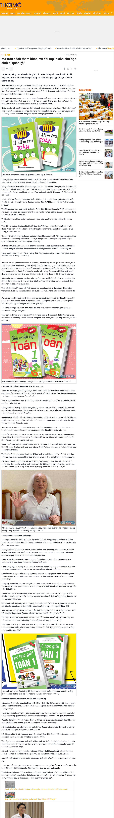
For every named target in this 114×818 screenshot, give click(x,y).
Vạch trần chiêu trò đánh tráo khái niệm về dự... (79, 48)
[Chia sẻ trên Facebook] (64, 69)
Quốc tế (55, 13)
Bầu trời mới (97, 13)
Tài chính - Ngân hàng (83, 13)
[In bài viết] (75, 69)
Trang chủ (4, 13)
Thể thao (106, 13)
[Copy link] (71, 68)
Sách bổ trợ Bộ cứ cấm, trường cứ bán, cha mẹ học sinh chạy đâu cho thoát (36, 789)
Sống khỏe (70, 13)
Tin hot (12, 13)
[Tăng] (11, 69)
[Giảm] (3, 69)
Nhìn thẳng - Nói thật (24, 13)
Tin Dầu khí (37, 13)
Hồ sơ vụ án (46, 13)
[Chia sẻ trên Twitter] (68, 69)
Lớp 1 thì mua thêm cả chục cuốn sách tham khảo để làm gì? (30, 799)
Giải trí (62, 13)
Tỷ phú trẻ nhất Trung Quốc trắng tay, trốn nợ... (38, 48)
